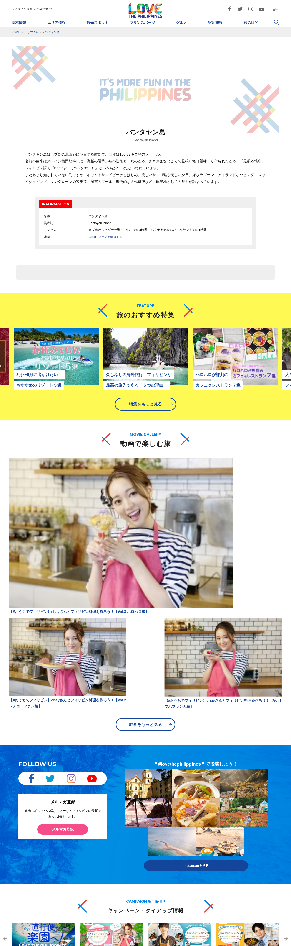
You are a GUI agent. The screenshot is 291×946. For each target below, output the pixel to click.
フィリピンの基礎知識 (35, 819)
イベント (193, 826)
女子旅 (191, 853)
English (274, 9)
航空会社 (69, 819)
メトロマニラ (111, 806)
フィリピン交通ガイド (77, 813)
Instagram (246, 846)
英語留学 (193, 833)
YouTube (245, 853)
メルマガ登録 (63, 649)
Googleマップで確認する (106, 236)
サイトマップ (116, 940)
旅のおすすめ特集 (251, 806)
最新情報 (66, 845)
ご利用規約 (177, 940)
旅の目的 (251, 23)
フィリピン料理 (30, 838)
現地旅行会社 (71, 832)
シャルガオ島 (111, 853)
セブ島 (107, 813)
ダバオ (107, 833)
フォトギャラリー (251, 820)
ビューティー (196, 806)
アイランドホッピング (160, 826)
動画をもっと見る (145, 544)
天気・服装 (27, 832)
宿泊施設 (215, 23)
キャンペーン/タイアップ (256, 826)
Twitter (244, 839)
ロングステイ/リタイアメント (207, 839)
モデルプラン (196, 846)
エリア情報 (56, 23)
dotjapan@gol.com (84, 926)
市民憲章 (199, 940)
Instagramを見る (196, 677)
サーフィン (152, 820)
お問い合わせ (222, 940)
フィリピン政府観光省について (32, 9)
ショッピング (154, 853)
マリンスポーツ (142, 23)
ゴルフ (191, 813)
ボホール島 (110, 826)
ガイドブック (29, 845)
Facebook (246, 833)
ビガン (107, 846)
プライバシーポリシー (147, 940)
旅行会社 (69, 826)
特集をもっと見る (145, 407)
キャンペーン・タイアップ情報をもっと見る (145, 777)
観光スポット (97, 23)
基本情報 (19, 23)
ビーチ (191, 820)
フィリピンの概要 (32, 813)
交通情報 (66, 806)
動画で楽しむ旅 (249, 813)
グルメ (181, 23)
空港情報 (69, 838)
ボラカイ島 (110, 839)
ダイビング (152, 813)
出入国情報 (27, 826)
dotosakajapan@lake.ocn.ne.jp (198, 926)
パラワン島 (110, 820)
